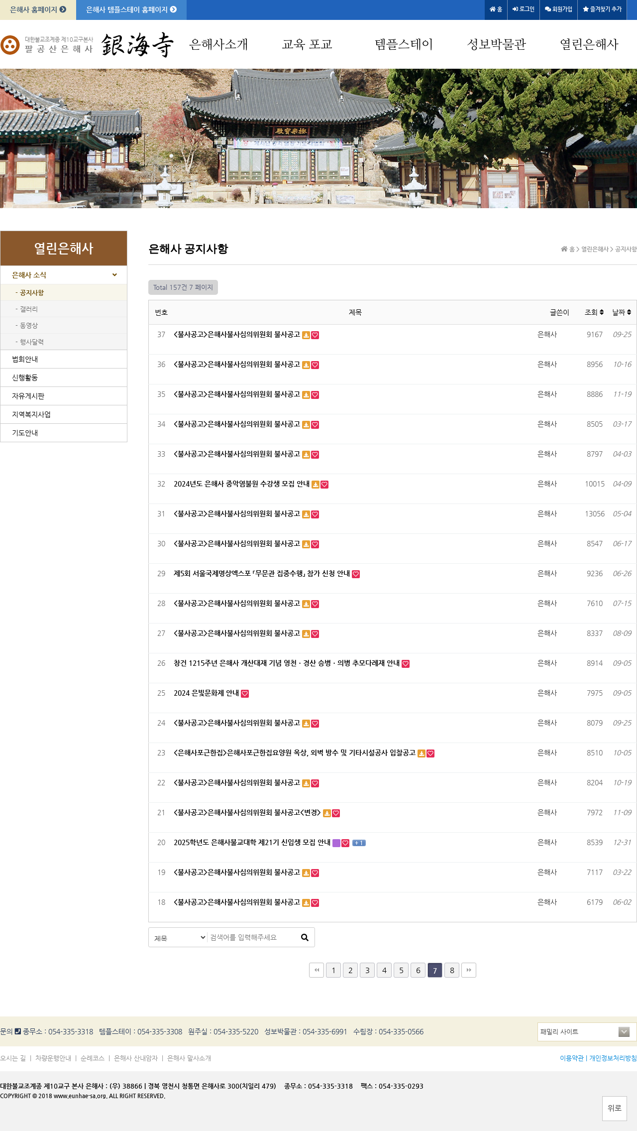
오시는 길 (13, 1058)
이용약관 (572, 1058)
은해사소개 (218, 45)
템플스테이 (403, 45)
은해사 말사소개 (189, 1058)
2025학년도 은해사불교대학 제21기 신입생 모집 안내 (253, 842)
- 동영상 (26, 325)
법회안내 (25, 359)
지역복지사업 (31, 414)
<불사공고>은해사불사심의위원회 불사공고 (238, 334)
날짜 (622, 312)
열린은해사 (589, 45)
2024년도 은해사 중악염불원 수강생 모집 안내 (243, 484)
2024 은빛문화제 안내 (207, 693)
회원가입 (558, 9)
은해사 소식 (29, 275)
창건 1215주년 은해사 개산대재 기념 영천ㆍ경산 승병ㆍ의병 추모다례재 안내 (288, 663)
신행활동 (25, 377)
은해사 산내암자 (136, 1058)
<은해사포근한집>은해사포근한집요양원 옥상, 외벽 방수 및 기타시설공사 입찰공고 (296, 752)
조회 (594, 312)
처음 (316, 970)
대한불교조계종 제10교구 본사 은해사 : (53, 1086)
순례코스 (93, 1058)
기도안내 (25, 433)
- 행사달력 (29, 342)
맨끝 (468, 970)
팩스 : (370, 1086)
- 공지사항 (29, 292)
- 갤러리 (26, 309)
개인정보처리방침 (613, 1058)
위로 (615, 1108)
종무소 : (296, 1086)
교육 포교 (307, 45)
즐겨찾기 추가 (602, 9)
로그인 (523, 9)
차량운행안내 (53, 1058)
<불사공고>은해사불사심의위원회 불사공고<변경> (248, 812)
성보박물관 (496, 45)
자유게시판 (28, 396)
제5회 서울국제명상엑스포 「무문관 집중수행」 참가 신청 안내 (263, 573)
